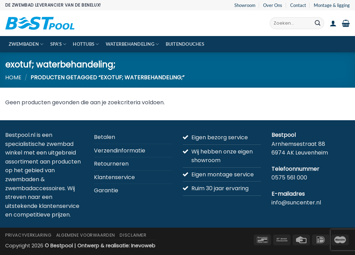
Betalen (104, 137)
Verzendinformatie (119, 151)
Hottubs (86, 44)
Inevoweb (143, 245)
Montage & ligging (332, 5)
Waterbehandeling (132, 44)
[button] (333, 23)
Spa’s (58, 44)
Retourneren (111, 164)
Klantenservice (114, 177)
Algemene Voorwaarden (85, 235)
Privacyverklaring (28, 235)
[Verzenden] (317, 23)
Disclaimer (133, 235)
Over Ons (272, 5)
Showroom (245, 5)
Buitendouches (185, 44)
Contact (298, 5)
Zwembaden (26, 44)
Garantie (106, 190)
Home (13, 77)
